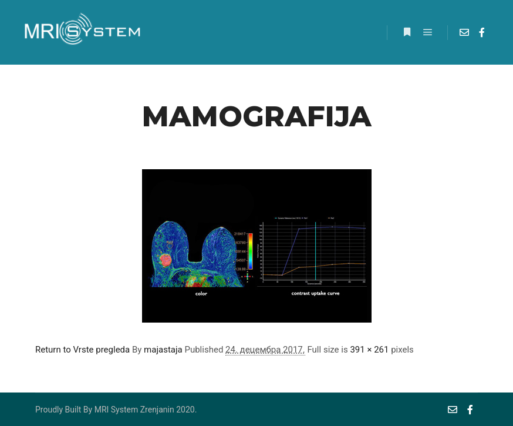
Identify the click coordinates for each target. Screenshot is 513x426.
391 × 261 (369, 349)
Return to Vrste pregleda (82, 349)
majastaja (163, 349)
